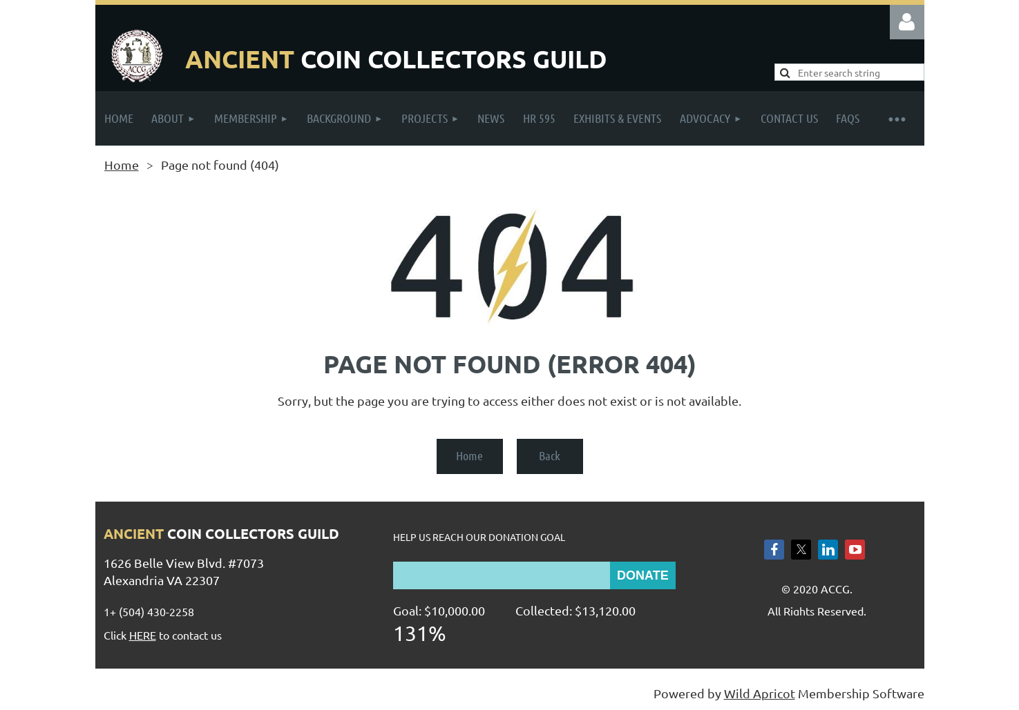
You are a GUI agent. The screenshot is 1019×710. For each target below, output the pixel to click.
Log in (907, 22)
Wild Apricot (759, 693)
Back (549, 455)
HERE (142, 635)
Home (121, 164)
